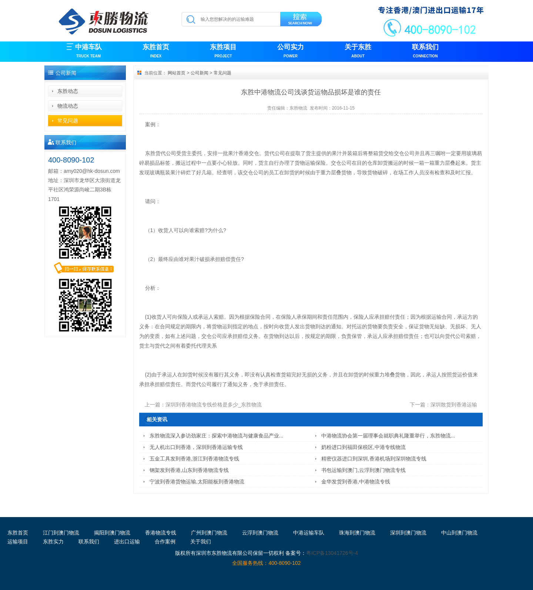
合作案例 (165, 541)
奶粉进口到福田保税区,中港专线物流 (363, 447)
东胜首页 (156, 51)
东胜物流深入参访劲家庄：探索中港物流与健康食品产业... (217, 436)
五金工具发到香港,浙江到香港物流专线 (194, 459)
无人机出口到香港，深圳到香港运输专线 (196, 447)
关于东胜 (358, 51)
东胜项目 (223, 51)
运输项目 (17, 541)
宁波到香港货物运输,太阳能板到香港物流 (197, 482)
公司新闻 (199, 73)
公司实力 (290, 51)
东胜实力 (53, 541)
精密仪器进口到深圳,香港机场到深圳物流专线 (373, 459)
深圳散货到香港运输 (453, 405)
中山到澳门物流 (459, 533)
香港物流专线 (160, 533)
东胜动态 (67, 91)
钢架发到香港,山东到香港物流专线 (189, 470)
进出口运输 (127, 541)
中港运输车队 (308, 533)
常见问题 (67, 121)
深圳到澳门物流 (408, 533)
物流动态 (67, 106)
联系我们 (425, 51)
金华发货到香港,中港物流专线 (355, 482)
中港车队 (88, 51)
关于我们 (200, 541)
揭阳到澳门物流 (112, 533)
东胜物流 (298, 108)
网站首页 (176, 73)
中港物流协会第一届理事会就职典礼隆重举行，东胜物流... (388, 436)
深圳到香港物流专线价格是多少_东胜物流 (213, 405)
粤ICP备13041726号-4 (332, 553)
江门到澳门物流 (61, 533)
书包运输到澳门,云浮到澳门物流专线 (363, 470)
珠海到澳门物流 (357, 533)
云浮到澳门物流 (260, 533)
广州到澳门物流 (209, 533)
